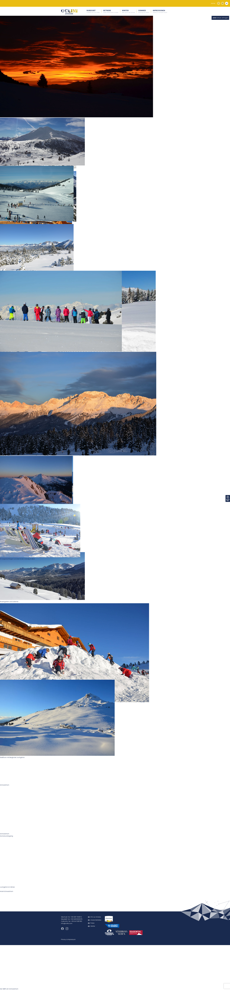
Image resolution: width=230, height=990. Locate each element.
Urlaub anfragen (220, 18)
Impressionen (160, 11)
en (222, 3)
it (218, 3)
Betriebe (110, 11)
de (226, 3)
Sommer (143, 11)
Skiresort (93, 11)
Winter (128, 11)
